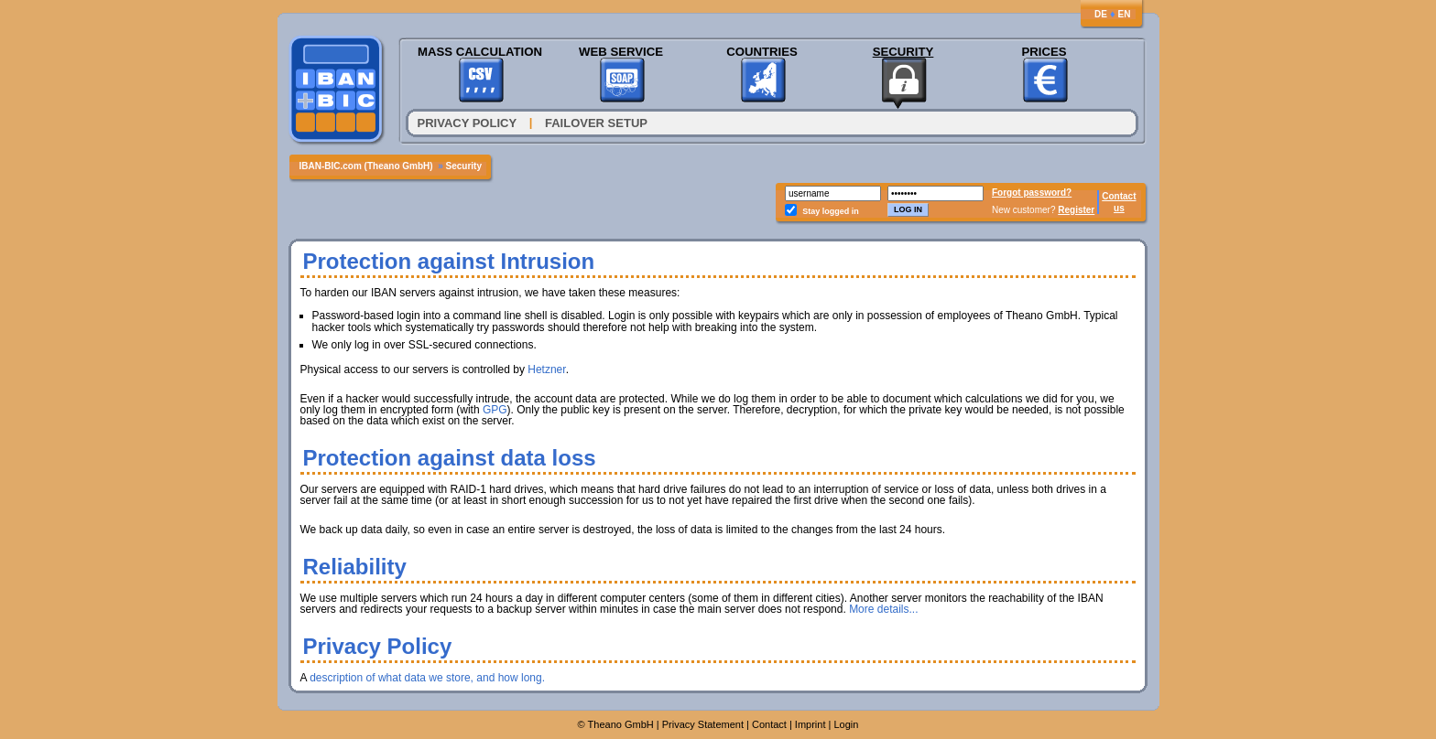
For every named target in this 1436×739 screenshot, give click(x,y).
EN (1124, 14)
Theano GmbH (621, 724)
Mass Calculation (480, 52)
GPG (495, 409)
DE (1100, 14)
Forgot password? (1032, 192)
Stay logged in (830, 211)
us (1119, 208)
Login (845, 724)
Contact (1119, 196)
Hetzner (546, 369)
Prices (1043, 52)
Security (903, 52)
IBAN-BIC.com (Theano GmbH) (366, 166)
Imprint (810, 724)
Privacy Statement (703, 724)
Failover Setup (596, 123)
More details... (883, 609)
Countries (762, 52)
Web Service (621, 52)
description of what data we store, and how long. (427, 677)
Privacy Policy (467, 123)
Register (1076, 210)
